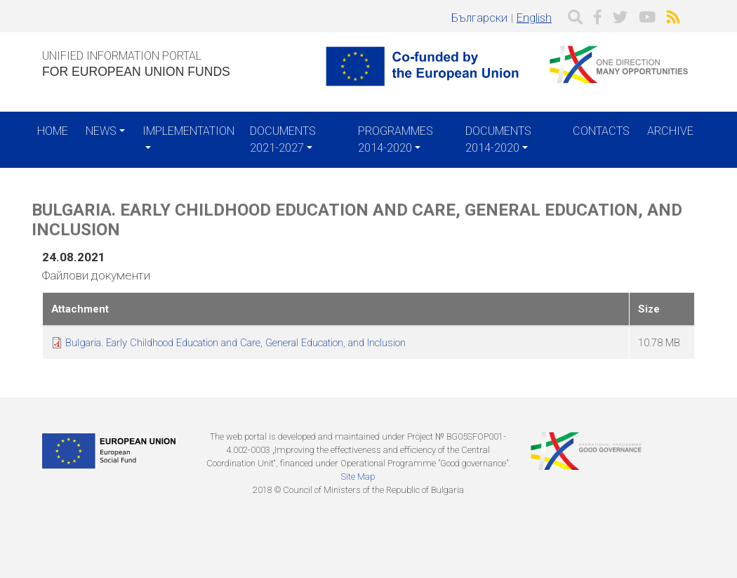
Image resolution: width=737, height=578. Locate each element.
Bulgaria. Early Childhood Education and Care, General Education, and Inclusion (235, 342)
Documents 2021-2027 (283, 139)
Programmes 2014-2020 (395, 139)
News (101, 131)
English (534, 18)
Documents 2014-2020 (498, 139)
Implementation (188, 131)
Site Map (358, 476)
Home (52, 131)
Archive (670, 131)
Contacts (601, 131)
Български (479, 18)
